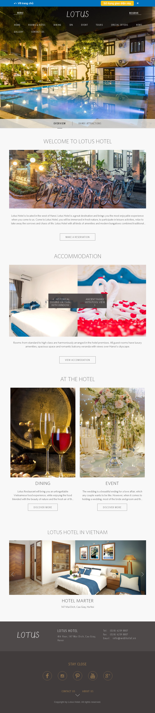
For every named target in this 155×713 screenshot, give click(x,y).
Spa (71, 25)
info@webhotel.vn (124, 638)
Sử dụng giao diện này (117, 3)
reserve (134, 13)
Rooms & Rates (36, 25)
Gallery (18, 31)
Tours (99, 25)
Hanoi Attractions (90, 123)
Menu (20, 12)
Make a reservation (78, 237)
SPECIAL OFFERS (119, 25)
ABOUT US (87, 691)
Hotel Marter (77, 600)
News (139, 25)
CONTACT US (68, 691)
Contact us (37, 31)
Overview (60, 123)
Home (17, 25)
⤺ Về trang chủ (23, 3)
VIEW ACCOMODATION (77, 359)
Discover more (43, 507)
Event (84, 25)
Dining (57, 25)
